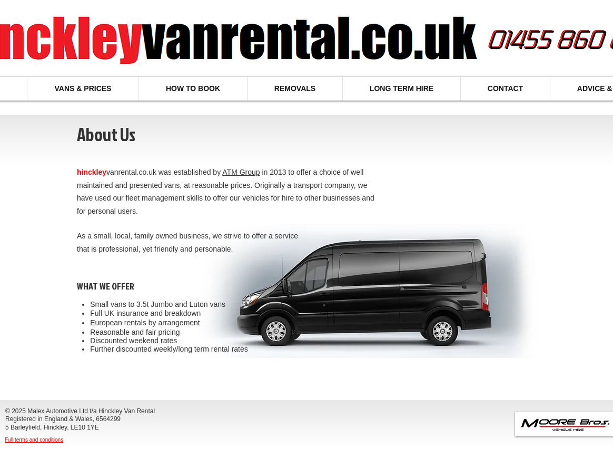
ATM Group (241, 172)
